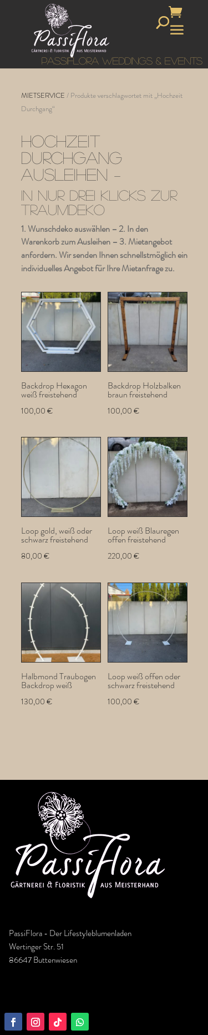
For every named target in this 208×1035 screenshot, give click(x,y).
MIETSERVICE (43, 95)
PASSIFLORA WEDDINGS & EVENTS (122, 61)
